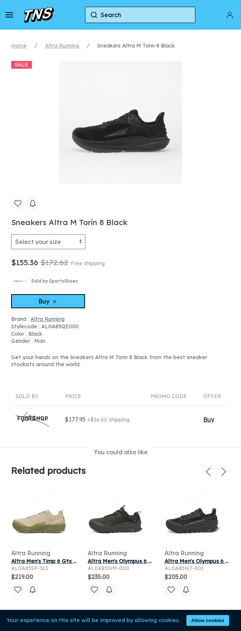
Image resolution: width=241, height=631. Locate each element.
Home (19, 45)
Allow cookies (207, 620)
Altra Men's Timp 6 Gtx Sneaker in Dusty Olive (72, 561)
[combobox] (140, 15)
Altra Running (62, 45)
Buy (48, 301)
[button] (9, 15)
